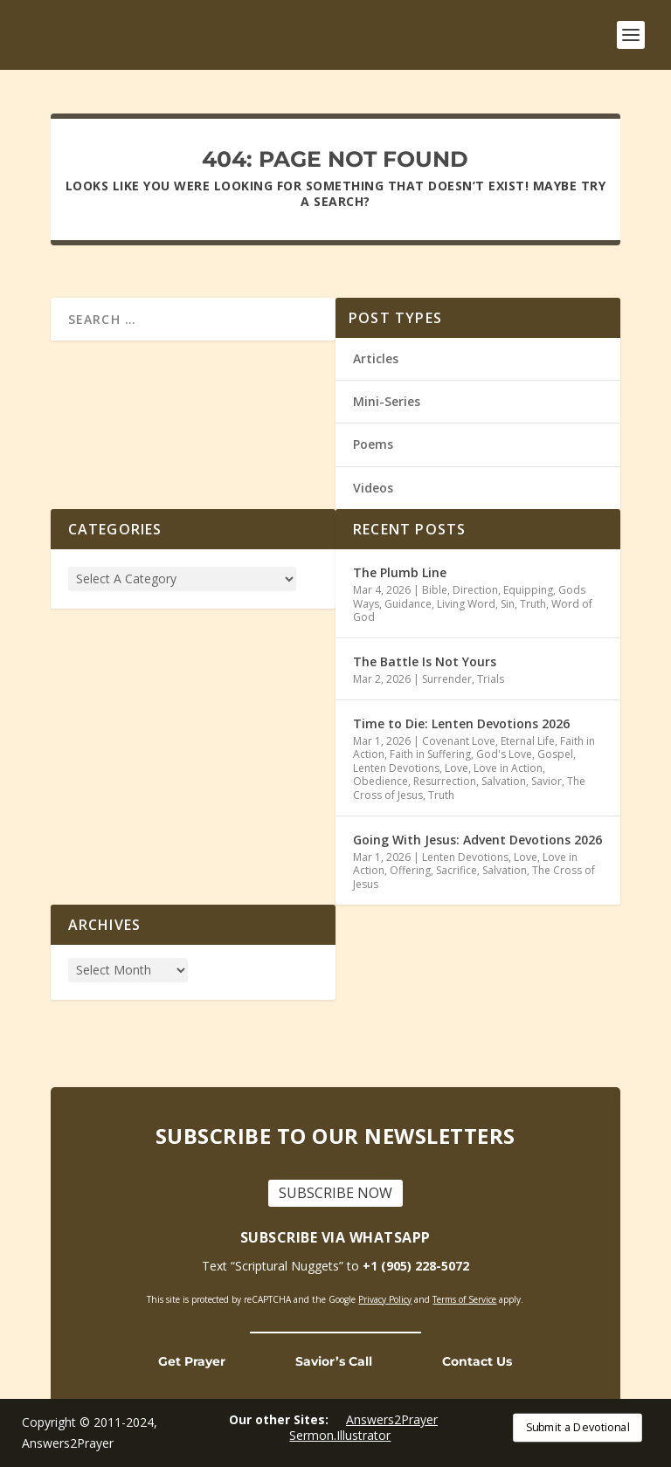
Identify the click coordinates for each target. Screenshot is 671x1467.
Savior (546, 781)
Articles (375, 358)
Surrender (447, 679)
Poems (373, 444)
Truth (533, 603)
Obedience (380, 781)
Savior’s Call (333, 1361)
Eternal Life (528, 741)
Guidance (408, 603)
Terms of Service (464, 1298)
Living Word (466, 603)
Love (456, 768)
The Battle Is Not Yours (424, 661)
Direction (475, 589)
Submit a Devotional (578, 1427)
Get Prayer (191, 1361)
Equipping (528, 589)
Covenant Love (458, 741)
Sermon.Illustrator (340, 1435)
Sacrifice (456, 870)
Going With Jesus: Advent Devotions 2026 (477, 839)
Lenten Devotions (396, 768)
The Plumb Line (399, 572)
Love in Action (508, 768)
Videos (373, 487)
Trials (490, 679)
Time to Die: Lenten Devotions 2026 (461, 722)
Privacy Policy (385, 1298)
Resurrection (444, 781)
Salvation (503, 781)
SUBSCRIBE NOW (335, 1192)
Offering (410, 870)
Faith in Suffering (430, 754)
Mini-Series (386, 401)
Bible (434, 589)
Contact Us (477, 1361)
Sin (508, 603)
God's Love (504, 754)
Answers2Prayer (392, 1419)
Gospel (555, 754)
